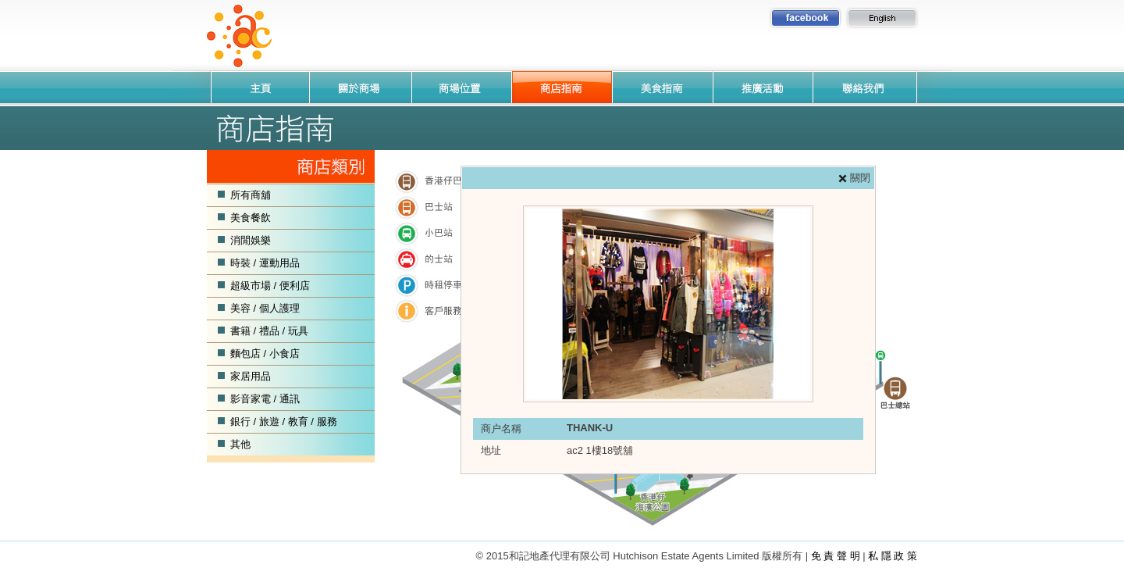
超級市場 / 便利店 (270, 285)
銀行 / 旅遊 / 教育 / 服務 (283, 421)
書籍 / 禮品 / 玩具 (269, 331)
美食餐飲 (250, 217)
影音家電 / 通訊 (265, 399)
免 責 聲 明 (835, 556)
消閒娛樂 (250, 240)
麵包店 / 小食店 (265, 353)
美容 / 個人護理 (265, 308)
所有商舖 (250, 195)
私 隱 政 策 (892, 556)
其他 (240, 444)
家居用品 (250, 376)
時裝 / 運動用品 (265, 263)
